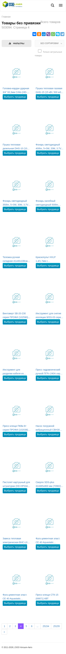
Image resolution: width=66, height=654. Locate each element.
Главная (6, 16)
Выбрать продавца (15, 96)
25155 (56, 626)
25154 (46, 626)
